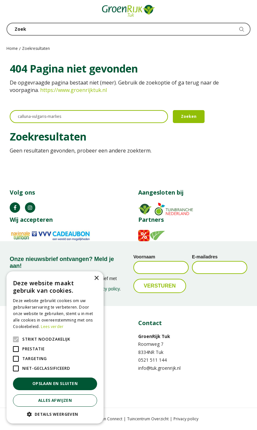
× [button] (96, 278)
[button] (55, 414)
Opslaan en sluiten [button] (55, 383)
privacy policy (106, 288)
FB (15, 207)
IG (30, 207)
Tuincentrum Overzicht (148, 419)
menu (11, 11)
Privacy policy (185, 419)
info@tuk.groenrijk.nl (159, 368)
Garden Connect (107, 419)
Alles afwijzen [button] (55, 400)
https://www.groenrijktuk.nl (73, 90)
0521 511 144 (152, 360)
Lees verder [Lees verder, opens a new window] (52, 326)
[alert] (55, 347)
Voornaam (144, 256)
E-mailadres (205, 256)
